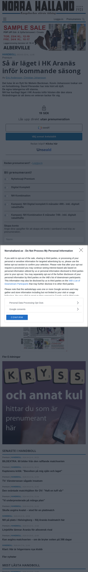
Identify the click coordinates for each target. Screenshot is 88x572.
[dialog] (44, 286)
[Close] (82, 251)
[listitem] (44, 302)
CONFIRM (17, 317)
